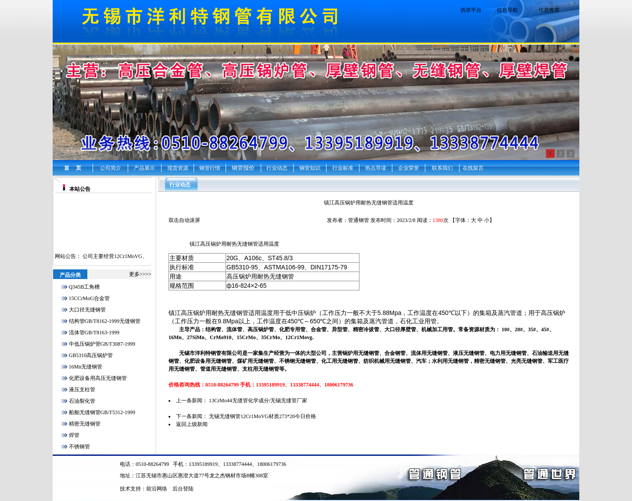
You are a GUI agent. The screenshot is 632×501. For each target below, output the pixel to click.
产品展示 (144, 168)
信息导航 (507, 10)
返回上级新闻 (192, 424)
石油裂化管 (82, 401)
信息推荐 (549, 10)
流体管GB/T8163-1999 (94, 332)
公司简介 (110, 168)
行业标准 (342, 168)
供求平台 (470, 10)
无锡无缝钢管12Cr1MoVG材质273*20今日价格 (262, 416)
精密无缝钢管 (85, 424)
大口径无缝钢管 (87, 310)
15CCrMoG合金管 (89, 298)
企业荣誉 (408, 168)
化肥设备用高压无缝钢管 (98, 378)
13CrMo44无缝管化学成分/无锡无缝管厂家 (258, 400)
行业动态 (276, 168)
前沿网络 (156, 489)
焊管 (74, 435)
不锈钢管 (79, 447)
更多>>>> (140, 274)
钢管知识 (309, 168)
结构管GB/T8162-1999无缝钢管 (104, 321)
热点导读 (375, 168)
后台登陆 (183, 489)
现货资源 (177, 168)
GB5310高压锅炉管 (91, 355)
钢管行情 (209, 168)
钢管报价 (243, 168)
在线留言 (473, 168)
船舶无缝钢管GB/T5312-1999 (102, 412)
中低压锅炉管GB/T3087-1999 (102, 344)
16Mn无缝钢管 (86, 367)
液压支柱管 (82, 389)
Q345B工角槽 (84, 287)
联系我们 (442, 168)
